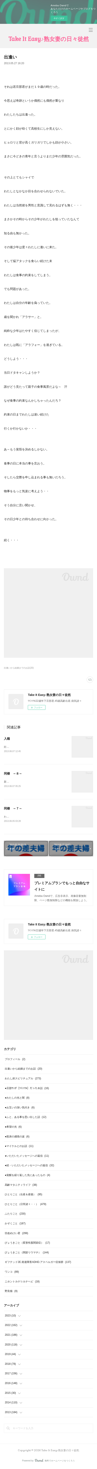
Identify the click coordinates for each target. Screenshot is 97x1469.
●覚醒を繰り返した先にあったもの (27, 1175)
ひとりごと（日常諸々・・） (25, 1205)
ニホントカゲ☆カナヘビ (22, 1282)
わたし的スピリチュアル (23, 1079)
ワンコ (12, 1272)
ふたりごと (15, 1214)
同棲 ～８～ (13, 773)
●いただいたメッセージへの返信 (27, 1156)
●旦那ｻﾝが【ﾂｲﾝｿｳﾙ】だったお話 (27, 1089)
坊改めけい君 (16, 1234)
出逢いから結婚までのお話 (23, 1069)
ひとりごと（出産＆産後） (23, 1195)
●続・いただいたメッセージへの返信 (29, 1166)
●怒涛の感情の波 (17, 1137)
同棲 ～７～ (13, 809)
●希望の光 (13, 1127)
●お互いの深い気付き (19, 1108)
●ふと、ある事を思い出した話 (25, 1118)
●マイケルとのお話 (19, 1146)
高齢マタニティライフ (21, 1185)
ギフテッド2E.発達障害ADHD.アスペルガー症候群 (38, 1262)
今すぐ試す (59, 18)
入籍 (7, 738)
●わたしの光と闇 (17, 1098)
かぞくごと (15, 1224)
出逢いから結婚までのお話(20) (19, 668)
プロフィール (15, 1060)
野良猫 (11, 1291)
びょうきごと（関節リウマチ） (27, 1253)
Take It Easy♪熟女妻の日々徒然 (48, 39)
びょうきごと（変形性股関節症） (27, 1243)
